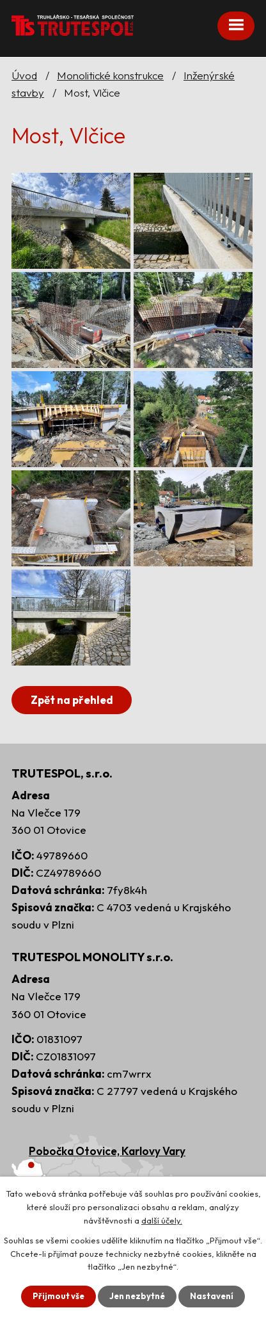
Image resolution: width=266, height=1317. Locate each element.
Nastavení (211, 1296)
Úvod (24, 75)
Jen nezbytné (137, 1296)
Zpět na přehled (72, 699)
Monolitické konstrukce (110, 75)
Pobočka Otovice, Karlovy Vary (107, 1151)
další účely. (161, 1220)
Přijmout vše (58, 1296)
